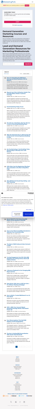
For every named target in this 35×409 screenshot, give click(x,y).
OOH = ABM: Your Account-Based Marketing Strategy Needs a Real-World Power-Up (17, 308)
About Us (17, 358)
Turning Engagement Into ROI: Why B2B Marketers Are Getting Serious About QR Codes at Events (18, 258)
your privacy (19, 25)
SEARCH (28, 64)
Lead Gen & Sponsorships (17, 374)
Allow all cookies (28, 214)
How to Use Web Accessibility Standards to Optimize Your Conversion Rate (18, 231)
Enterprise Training (17, 367)
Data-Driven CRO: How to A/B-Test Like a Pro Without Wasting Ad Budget (18, 284)
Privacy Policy (17, 388)
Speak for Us (17, 378)
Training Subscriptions (17, 366)
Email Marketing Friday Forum (15, 106)
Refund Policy (17, 386)
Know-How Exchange (17, 384)
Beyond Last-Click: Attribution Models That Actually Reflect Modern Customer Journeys (18, 93)
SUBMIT (17, 21)
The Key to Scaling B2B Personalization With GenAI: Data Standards (17, 334)
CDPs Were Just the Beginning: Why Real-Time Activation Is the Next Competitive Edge (18, 168)
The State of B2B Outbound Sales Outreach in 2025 (18, 244)
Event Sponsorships (17, 375)
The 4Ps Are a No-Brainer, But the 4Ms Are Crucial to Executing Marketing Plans (18, 123)
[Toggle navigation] (32, 2)
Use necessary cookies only (17, 214)
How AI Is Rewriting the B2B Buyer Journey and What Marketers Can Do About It (17, 79)
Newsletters (17, 361)
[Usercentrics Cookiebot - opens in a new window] (28, 193)
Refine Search (6, 73)
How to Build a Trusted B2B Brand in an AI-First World (18, 296)
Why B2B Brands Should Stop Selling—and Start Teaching (18, 181)
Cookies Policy (17, 389)
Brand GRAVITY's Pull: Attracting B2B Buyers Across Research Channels (17, 220)
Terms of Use (17, 387)
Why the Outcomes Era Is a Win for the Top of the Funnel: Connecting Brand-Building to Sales (18, 136)
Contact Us (17, 383)
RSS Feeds (17, 359)
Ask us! (27, 5)
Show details (28, 209)
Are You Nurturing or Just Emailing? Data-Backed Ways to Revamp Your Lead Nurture (18, 150)
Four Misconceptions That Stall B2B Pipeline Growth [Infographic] (16, 321)
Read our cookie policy (8, 205)
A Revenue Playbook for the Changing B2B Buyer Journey (18, 271)
